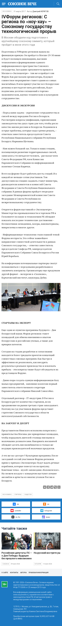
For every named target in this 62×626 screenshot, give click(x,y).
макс (46, 517)
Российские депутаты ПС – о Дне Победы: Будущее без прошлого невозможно (17, 555)
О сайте (5, 572)
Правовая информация (38, 572)
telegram (46, 510)
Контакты (14, 572)
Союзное (5, 564)
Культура (38, 564)
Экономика (6, 11)
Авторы (23, 572)
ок (46, 504)
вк (16, 504)
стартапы (17, 494)
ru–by (16, 517)
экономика (6, 494)
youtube (16, 510)
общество (28, 494)
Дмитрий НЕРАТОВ (40, 11)
